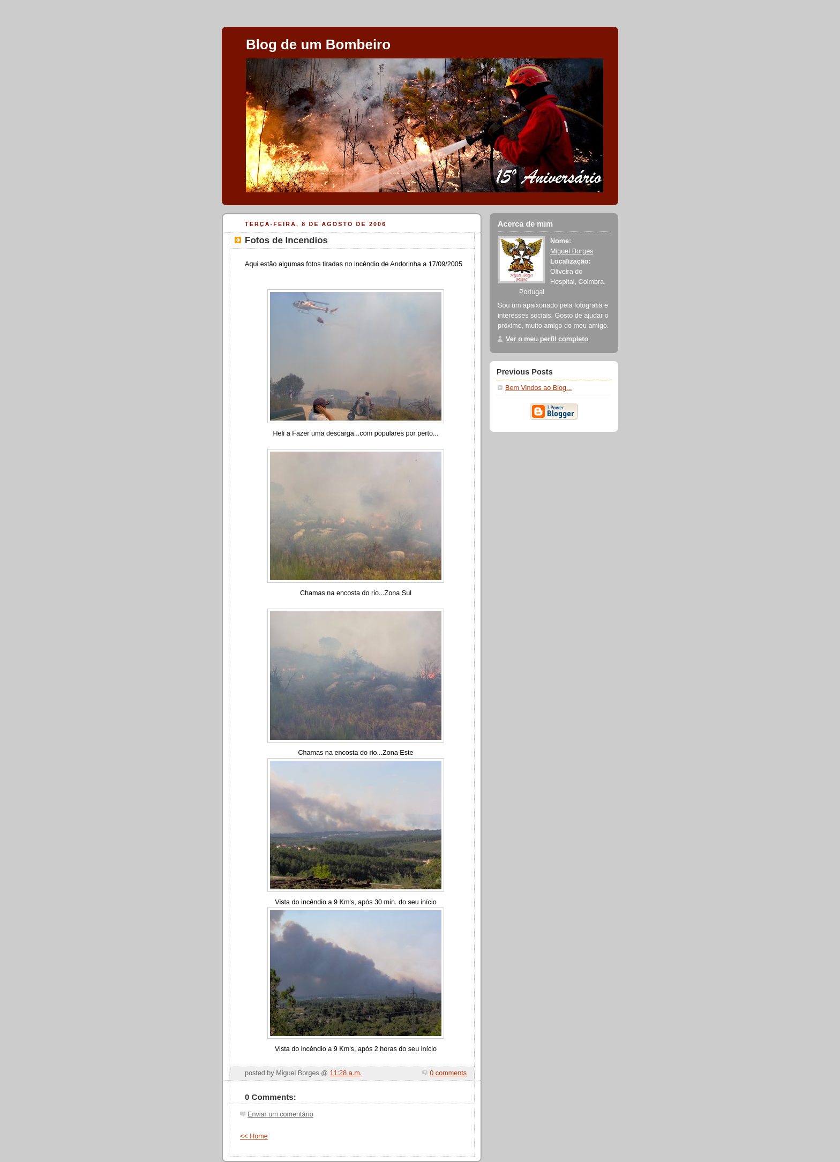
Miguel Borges (572, 251)
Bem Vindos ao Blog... (538, 388)
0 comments (448, 1073)
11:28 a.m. (346, 1073)
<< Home (254, 1136)
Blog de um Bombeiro (318, 44)
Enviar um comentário (280, 1114)
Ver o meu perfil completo (547, 339)
